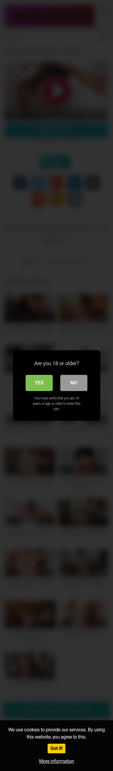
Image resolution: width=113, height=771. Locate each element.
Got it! (57, 748)
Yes (39, 383)
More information (56, 761)
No (74, 383)
